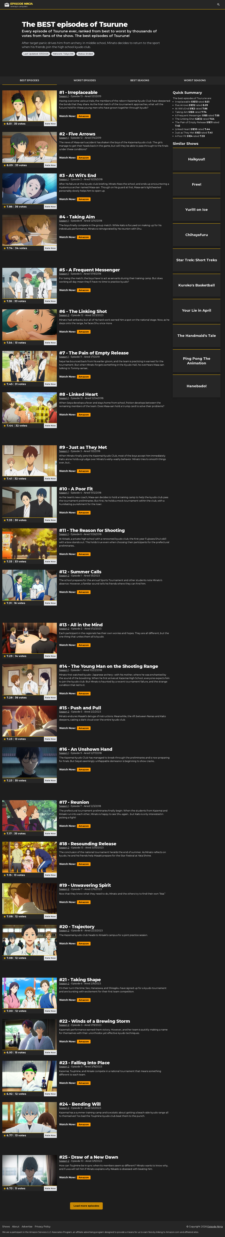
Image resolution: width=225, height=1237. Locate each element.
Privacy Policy (43, 1226)
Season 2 (64, 315)
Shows (6, 1226)
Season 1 (64, 96)
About (15, 1226)
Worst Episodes (85, 80)
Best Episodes (29, 80)
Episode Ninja (215, 1226)
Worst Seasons (195, 80)
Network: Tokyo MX (63, 54)
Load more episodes (86, 1205)
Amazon (84, 116)
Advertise (27, 1226)
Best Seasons (139, 80)
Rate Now (50, 123)
